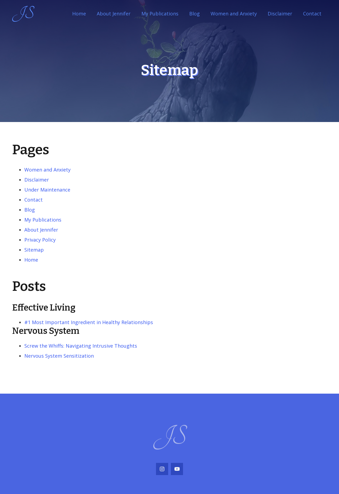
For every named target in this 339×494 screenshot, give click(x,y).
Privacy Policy (40, 239)
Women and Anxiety (47, 169)
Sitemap (34, 249)
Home (31, 259)
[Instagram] (162, 469)
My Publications (42, 219)
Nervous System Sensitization (59, 356)
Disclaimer (36, 179)
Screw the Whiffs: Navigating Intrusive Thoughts (80, 345)
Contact (33, 199)
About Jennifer (41, 229)
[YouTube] (177, 469)
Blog (29, 209)
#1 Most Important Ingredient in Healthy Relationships (88, 322)
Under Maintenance (47, 189)
